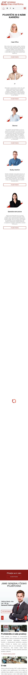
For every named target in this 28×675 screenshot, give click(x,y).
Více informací (6, 611)
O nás (3, 665)
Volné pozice (15, 57)
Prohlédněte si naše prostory (13, 634)
